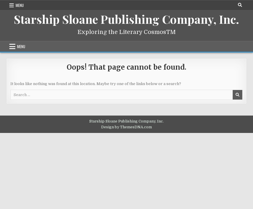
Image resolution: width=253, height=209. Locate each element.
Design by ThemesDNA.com (126, 127)
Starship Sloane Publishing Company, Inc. (126, 19)
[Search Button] (239, 4)
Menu (20, 5)
